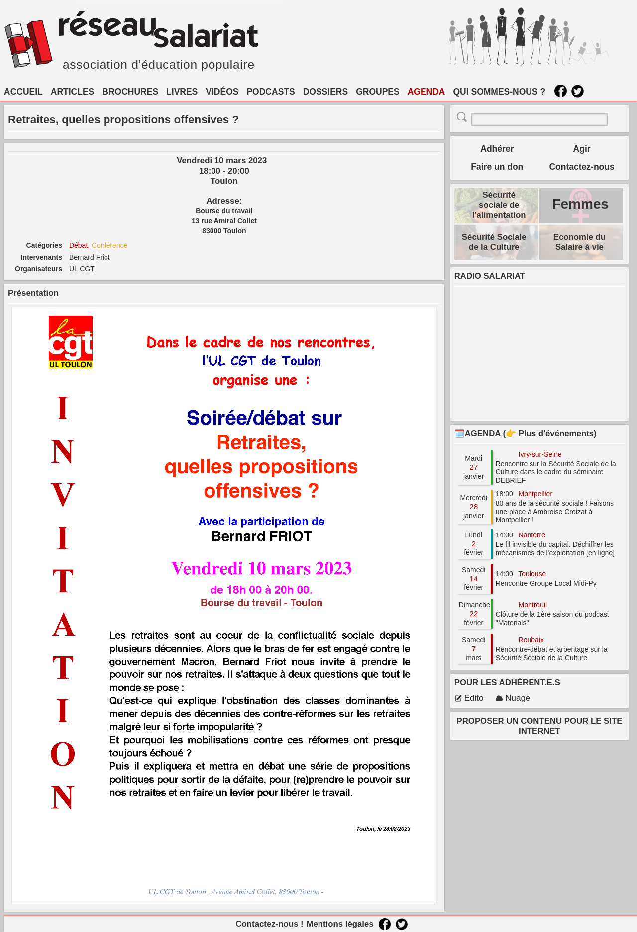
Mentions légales (339, 924)
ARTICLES (73, 92)
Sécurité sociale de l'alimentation (499, 205)
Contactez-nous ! (269, 924)
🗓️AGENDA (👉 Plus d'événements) (525, 433)
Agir (582, 149)
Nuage (512, 698)
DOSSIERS (325, 92)
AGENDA (426, 92)
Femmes (580, 204)
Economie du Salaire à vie (579, 242)
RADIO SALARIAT (489, 276)
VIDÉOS (222, 92)
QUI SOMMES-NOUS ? (499, 92)
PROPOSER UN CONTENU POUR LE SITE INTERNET (540, 726)
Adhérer (497, 149)
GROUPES (378, 92)
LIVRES (182, 92)
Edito (469, 698)
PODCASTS (270, 92)
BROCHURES (130, 92)
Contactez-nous (581, 167)
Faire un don (497, 167)
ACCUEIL (23, 92)
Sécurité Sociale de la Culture (494, 242)
